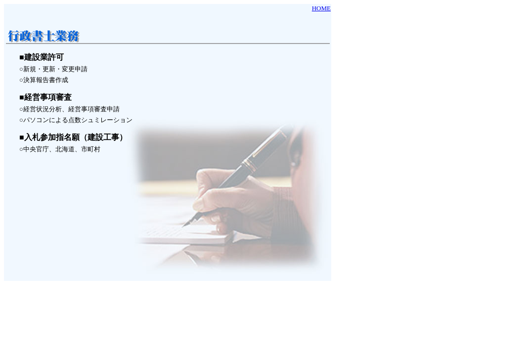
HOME (321, 8)
